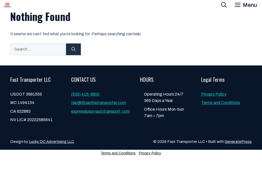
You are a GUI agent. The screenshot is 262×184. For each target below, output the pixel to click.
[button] (224, 5)
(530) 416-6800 (85, 94)
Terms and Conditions (220, 102)
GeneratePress (238, 142)
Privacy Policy (213, 94)
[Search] (73, 49)
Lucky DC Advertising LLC (51, 142)
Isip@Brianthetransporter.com (98, 102)
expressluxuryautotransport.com (100, 111)
